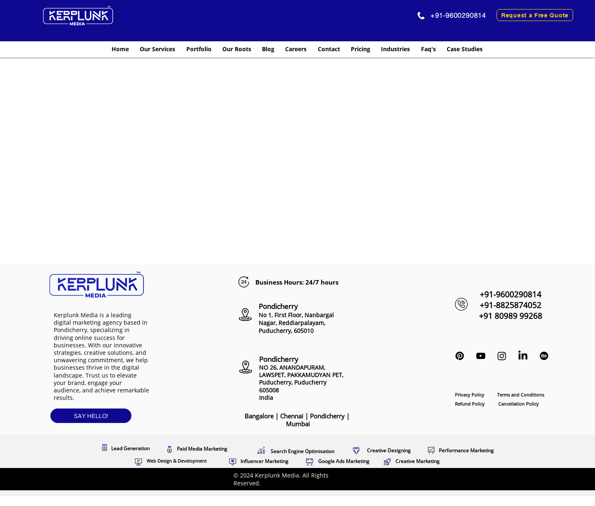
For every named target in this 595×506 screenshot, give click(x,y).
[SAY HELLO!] (90, 416)
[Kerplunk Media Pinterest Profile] (459, 355)
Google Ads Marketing (343, 461)
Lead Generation (130, 448)
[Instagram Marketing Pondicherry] (501, 355)
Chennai (292, 416)
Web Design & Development (177, 461)
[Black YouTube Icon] (480, 355)
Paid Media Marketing (202, 448)
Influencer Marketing (264, 461)
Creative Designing (389, 450)
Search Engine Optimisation (302, 451)
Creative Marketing (417, 461)
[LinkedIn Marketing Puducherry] (522, 355)
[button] (157, 49)
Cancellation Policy (518, 404)
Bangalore (259, 416)
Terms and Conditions (520, 395)
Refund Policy (470, 404)
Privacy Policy (470, 395)
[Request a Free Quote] (535, 15)
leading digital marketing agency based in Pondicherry (101, 322)
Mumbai (298, 424)
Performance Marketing (466, 450)
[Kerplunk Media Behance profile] (544, 355)
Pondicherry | (317, 420)
